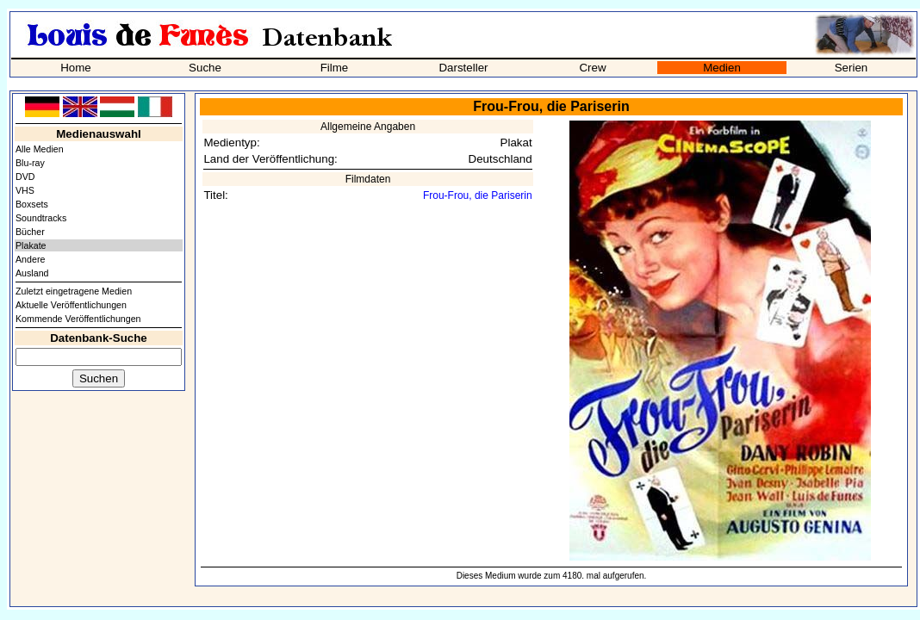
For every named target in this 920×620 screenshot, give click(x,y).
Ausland (32, 273)
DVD (25, 176)
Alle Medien (40, 149)
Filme (334, 67)
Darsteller (463, 67)
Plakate (31, 245)
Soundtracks (41, 218)
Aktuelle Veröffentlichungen (71, 305)
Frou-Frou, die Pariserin (477, 195)
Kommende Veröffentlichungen (78, 318)
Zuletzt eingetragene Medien (74, 291)
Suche (205, 67)
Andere (30, 259)
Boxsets (32, 204)
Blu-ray (30, 163)
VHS (25, 190)
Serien (851, 67)
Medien (722, 67)
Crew (592, 67)
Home (75, 67)
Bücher (30, 231)
